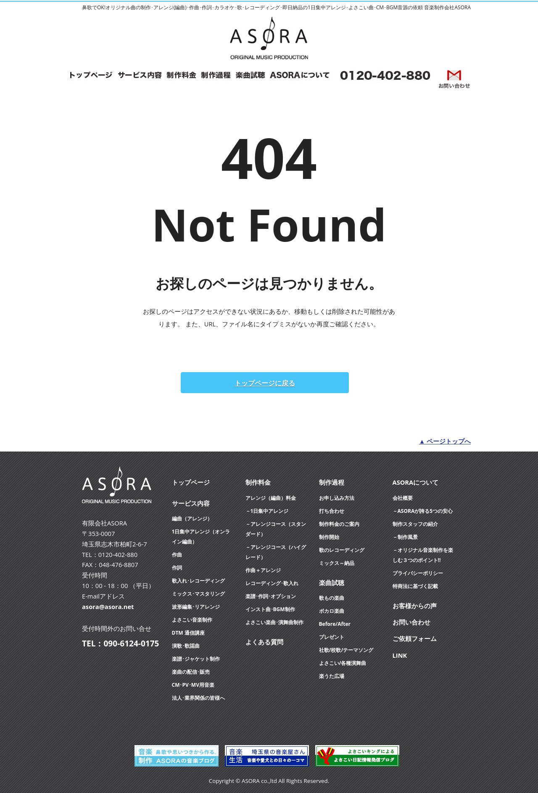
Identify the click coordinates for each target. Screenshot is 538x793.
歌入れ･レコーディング (198, 580)
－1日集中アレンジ (267, 511)
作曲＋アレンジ (263, 570)
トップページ (191, 482)
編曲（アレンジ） (192, 518)
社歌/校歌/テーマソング (346, 650)
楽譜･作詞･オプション (270, 596)
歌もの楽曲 (331, 597)
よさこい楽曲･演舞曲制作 (274, 622)
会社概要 (403, 498)
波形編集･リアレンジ (196, 606)
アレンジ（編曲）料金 (270, 498)
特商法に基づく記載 (415, 586)
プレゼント (331, 637)
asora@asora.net (108, 606)
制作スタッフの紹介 (415, 524)
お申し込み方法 (336, 498)
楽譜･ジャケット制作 (196, 658)
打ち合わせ (331, 511)
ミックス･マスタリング (198, 593)
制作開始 (329, 537)
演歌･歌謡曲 (186, 645)
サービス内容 (191, 503)
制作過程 (331, 482)
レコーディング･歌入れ (271, 583)
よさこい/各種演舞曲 (343, 663)
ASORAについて (416, 482)
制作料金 (258, 482)
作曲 (177, 554)
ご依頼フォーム (415, 638)
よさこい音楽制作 (192, 619)
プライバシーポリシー (418, 573)
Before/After (335, 624)
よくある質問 (264, 642)
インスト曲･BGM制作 (270, 609)
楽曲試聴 (331, 582)
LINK (400, 655)
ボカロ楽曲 (331, 610)
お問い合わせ (411, 622)
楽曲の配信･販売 (191, 671)
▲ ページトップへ (445, 441)
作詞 (177, 567)
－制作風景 (405, 537)
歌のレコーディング (341, 550)
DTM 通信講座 (188, 632)
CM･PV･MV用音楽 (193, 684)
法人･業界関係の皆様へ (198, 697)
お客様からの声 (415, 605)
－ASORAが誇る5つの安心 (423, 511)
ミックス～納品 (336, 563)
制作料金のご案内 (339, 524)
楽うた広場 (331, 676)
